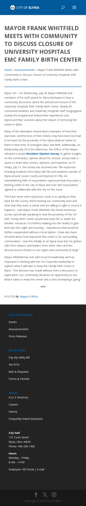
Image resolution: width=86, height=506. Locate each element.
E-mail (40, 469)
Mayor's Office (29, 296)
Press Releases (18, 336)
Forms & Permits (19, 379)
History (13, 411)
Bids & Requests (19, 371)
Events (13, 322)
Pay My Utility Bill (19, 357)
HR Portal (28, 469)
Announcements (19, 329)
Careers (13, 404)
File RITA (14, 364)
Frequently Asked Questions (26, 419)
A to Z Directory (18, 397)
